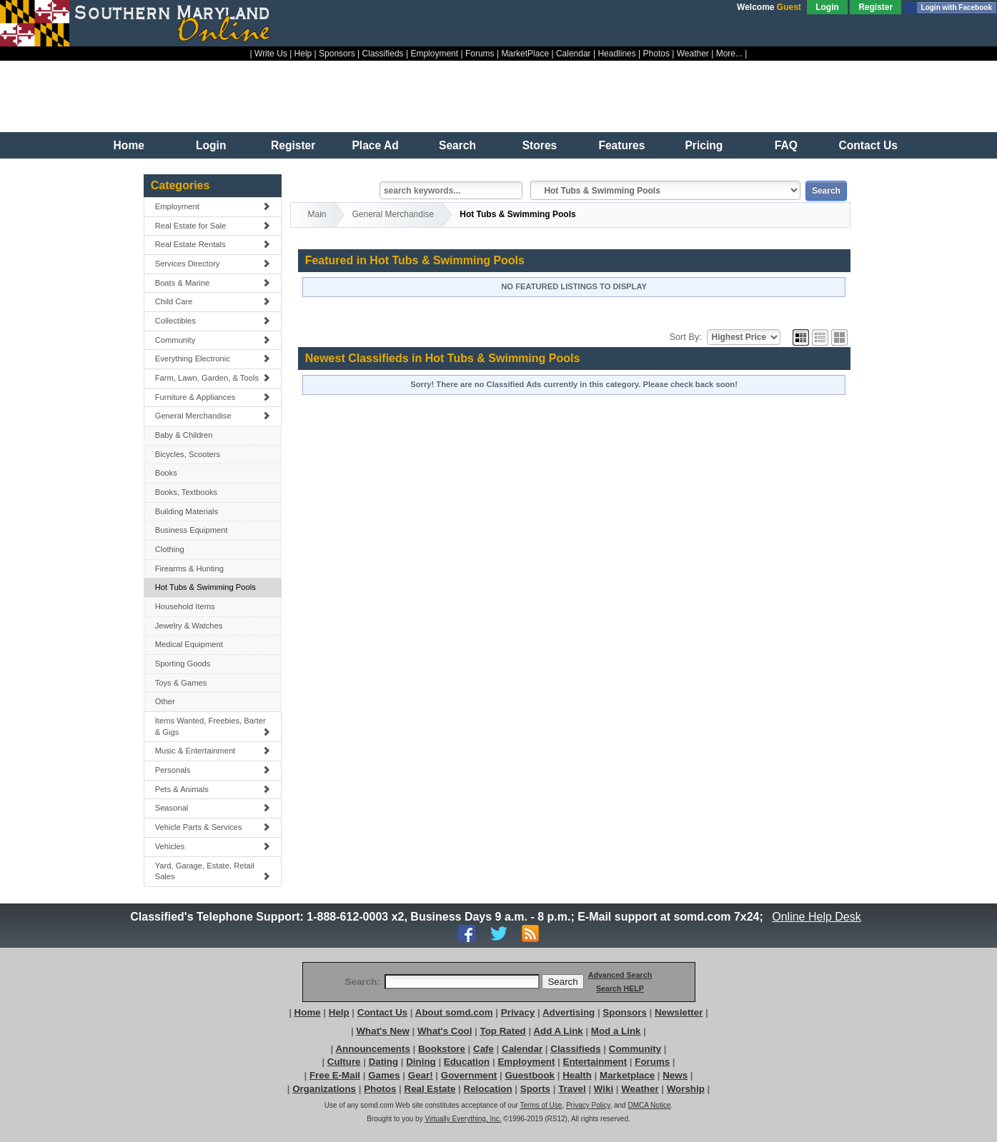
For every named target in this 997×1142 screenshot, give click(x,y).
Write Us (270, 54)
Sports (535, 1088)
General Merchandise (213, 415)
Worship (686, 1088)
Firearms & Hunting (189, 568)
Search (457, 145)
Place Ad (375, 145)
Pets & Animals (213, 789)
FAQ (786, 145)
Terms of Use (541, 1105)
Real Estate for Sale (213, 225)
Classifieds (383, 54)
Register (875, 7)
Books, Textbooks (186, 492)
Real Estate (430, 1088)
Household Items (185, 606)
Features (621, 145)
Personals (213, 770)
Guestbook (530, 1075)
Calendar (573, 54)
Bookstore (441, 1048)
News (675, 1075)
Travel (572, 1088)
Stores (539, 145)
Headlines (616, 54)
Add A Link (557, 1031)
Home (129, 145)
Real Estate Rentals (213, 244)
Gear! (420, 1075)
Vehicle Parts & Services (213, 827)
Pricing (704, 145)
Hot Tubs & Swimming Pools (205, 587)
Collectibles (213, 320)
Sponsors (337, 54)
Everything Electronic (213, 358)
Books (166, 473)
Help (303, 54)
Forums (480, 54)
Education (467, 1061)
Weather (693, 54)
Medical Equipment (189, 644)
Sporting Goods (183, 663)
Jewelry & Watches (189, 625)
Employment (434, 54)
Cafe (483, 1048)
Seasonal (213, 807)
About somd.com (454, 1012)
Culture (344, 1061)
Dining (420, 1061)
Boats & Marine (213, 283)
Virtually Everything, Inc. (463, 1119)
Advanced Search (620, 975)
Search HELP (620, 988)
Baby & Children (184, 435)
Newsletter (679, 1012)
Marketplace (627, 1075)
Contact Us (868, 145)
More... (729, 54)
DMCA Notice (649, 1105)
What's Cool (444, 1031)
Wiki (603, 1088)
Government (469, 1075)
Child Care (213, 301)
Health (577, 1075)
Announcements (372, 1048)
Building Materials (186, 511)
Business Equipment (191, 530)
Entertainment (595, 1061)
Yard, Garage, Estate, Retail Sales (213, 871)
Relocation (488, 1088)
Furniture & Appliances (213, 397)
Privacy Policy (588, 1105)
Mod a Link (616, 1031)
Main (317, 214)
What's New (383, 1031)
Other (165, 701)
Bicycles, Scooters (187, 454)
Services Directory (213, 263)
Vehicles (213, 846)
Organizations (324, 1088)
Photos (656, 54)
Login (827, 7)
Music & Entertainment (213, 750)
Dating (383, 1061)
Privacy (518, 1012)
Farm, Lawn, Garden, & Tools (213, 378)
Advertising (568, 1012)
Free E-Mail (334, 1075)
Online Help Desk (817, 917)
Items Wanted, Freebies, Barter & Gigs (213, 726)
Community (213, 340)
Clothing (169, 549)
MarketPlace (525, 54)
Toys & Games (181, 682)
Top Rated (503, 1031)
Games (384, 1075)
